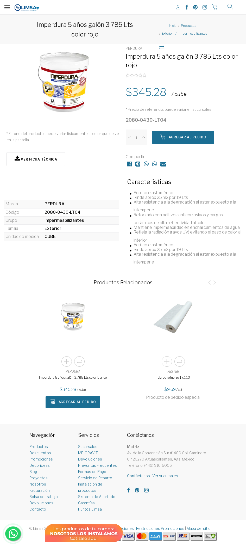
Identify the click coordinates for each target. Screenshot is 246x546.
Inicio (172, 26)
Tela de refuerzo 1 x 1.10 (173, 377)
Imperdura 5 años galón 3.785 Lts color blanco (73, 377)
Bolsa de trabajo (43, 496)
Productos (188, 26)
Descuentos (40, 453)
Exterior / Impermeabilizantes (184, 33)
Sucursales (87, 446)
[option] (64, 84)
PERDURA (73, 371)
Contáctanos (138, 476)
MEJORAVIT (88, 453)
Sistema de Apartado (96, 496)
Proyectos (38, 478)
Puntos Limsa (90, 509)
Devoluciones (41, 503)
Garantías (86, 503)
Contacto (37, 509)
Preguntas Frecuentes (97, 465)
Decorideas (39, 465)
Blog (33, 471)
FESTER (173, 371)
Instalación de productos (90, 487)
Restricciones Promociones (160, 528)
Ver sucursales (165, 476)
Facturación (39, 490)
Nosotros (37, 484)
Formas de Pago (92, 471)
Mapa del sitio (199, 528)
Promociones (41, 459)
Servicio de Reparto (95, 478)
